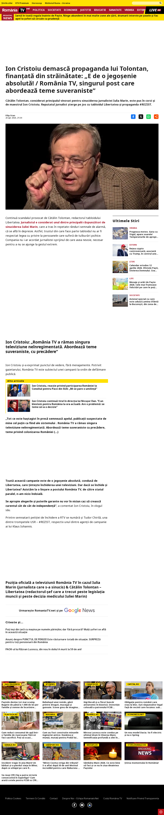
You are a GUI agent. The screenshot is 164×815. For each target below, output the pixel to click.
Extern (141, 10)
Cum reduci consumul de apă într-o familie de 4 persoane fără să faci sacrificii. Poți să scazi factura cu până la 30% (20, 735)
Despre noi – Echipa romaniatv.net (80, 798)
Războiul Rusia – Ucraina (57, 3)
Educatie (100, 10)
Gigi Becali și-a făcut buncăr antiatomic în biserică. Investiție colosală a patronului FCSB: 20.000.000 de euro (102, 705)
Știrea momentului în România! (142, 763)
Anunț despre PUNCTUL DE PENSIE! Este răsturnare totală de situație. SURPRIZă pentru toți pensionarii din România (53, 640)
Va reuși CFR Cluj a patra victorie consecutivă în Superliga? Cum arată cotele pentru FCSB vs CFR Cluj (19, 778)
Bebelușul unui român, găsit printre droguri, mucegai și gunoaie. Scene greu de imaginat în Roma (61, 705)
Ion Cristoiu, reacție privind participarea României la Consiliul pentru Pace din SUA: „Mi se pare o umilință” (64, 387)
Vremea (129, 10)
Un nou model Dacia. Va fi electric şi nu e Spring (143, 734)
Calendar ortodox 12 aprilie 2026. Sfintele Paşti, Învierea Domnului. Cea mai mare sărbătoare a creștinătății (143, 268)
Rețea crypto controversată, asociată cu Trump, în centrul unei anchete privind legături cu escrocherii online (143, 251)
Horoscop (37, 3)
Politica (39, 10)
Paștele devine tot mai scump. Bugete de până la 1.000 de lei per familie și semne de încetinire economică (20, 705)
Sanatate (115, 10)
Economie (70, 10)
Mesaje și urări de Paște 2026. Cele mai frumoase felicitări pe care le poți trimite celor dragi (143, 285)
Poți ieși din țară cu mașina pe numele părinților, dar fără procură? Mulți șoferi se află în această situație (56, 631)
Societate (54, 10)
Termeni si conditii (35, 798)
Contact (54, 798)
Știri (132, 261)
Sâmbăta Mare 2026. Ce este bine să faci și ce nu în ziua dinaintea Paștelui (102, 765)
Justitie (85, 10)
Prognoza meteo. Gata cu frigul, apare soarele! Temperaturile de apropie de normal (143, 234)
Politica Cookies (13, 798)
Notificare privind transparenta (143, 798)
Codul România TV (112, 798)
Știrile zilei (7, 3)
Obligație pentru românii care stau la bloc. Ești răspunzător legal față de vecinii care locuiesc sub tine (143, 705)
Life (131, 278)
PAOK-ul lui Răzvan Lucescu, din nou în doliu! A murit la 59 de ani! (44, 649)
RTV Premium (22, 3)
